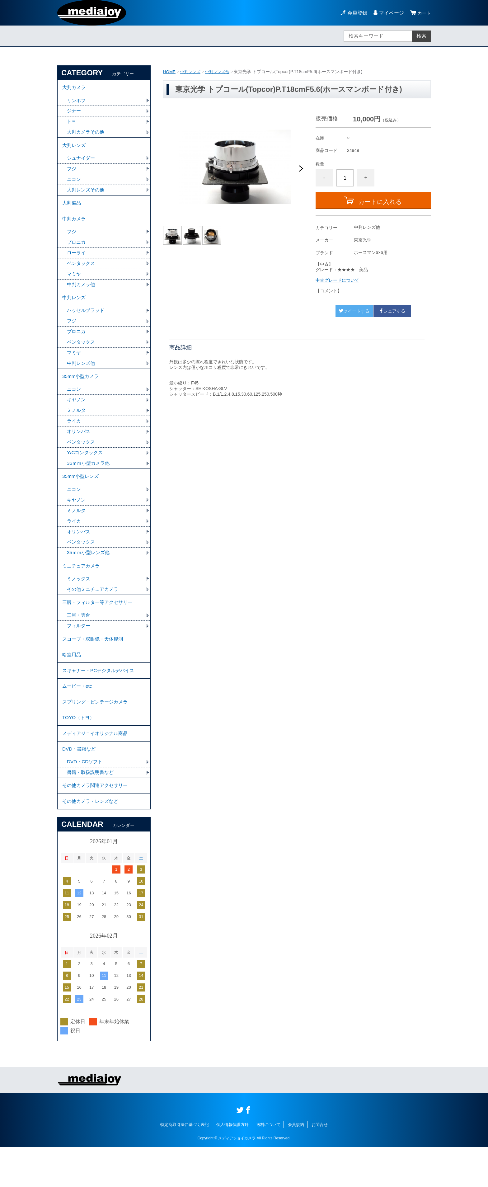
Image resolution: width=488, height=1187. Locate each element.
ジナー (74, 112)
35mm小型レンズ (81, 494)
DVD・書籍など (80, 784)
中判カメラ (74, 226)
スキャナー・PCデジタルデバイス (100, 699)
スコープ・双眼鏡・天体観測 (94, 664)
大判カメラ (74, 88)
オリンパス (79, 447)
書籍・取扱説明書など (92, 809)
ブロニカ (77, 250)
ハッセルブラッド (87, 322)
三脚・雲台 (79, 640)
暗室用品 (72, 682)
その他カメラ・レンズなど (92, 840)
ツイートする (354, 311)
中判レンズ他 (220, 71)
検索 (421, 36)
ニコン (74, 184)
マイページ (389, 13)
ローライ (77, 261)
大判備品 (72, 209)
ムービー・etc (78, 716)
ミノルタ (77, 426)
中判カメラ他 (82, 294)
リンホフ (77, 102)
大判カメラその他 (87, 134)
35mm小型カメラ (81, 390)
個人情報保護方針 (232, 1164)
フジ (72, 173)
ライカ (74, 437)
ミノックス (79, 601)
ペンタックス (82, 272)
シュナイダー (82, 162)
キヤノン (77, 415)
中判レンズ (192, 71)
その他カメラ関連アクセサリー (97, 823)
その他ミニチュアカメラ (94, 612)
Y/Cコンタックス (86, 469)
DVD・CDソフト (86, 798)
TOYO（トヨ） (79, 750)
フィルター (79, 650)
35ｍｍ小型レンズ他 (89, 573)
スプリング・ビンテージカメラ (97, 733)
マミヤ (74, 283)
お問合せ (320, 1164)
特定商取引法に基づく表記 (184, 1164)
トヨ (72, 123)
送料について (268, 1164)
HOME (169, 71)
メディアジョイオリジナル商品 (97, 767)
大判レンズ (74, 148)
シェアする (392, 311)
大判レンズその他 (87, 195)
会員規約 (296, 1164)
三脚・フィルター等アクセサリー (99, 626)
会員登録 (355, 13)
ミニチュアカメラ (82, 587)
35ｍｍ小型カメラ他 (89, 480)
